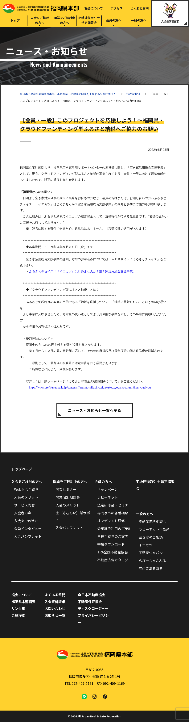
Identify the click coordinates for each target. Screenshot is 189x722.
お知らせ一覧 (55, 615)
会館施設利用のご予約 (114, 528)
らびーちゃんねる (152, 560)
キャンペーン (107, 489)
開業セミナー (66, 489)
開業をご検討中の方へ (64, 20)
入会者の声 (22, 512)
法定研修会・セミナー (114, 504)
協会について (93, 8)
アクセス (116, 8)
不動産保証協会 (90, 601)
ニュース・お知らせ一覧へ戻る (94, 410)
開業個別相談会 (68, 497)
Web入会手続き (26, 489)
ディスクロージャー (93, 608)
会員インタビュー (28, 528)
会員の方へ (113, 20)
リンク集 (18, 608)
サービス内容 (24, 504)
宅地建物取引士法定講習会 (89, 20)
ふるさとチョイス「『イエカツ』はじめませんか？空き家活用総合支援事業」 (82, 271)
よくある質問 (139, 8)
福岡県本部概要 (23, 601)
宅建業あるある (151, 568)
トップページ (21, 468)
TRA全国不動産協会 (112, 551)
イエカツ (145, 544)
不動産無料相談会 (152, 521)
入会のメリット (26, 497)
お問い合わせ (55, 608)
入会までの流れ (26, 520)
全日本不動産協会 (91, 594)
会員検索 (18, 615)
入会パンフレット (28, 536)
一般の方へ (138, 20)
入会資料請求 (170, 21)
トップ (15, 20)
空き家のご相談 (151, 537)
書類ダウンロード (111, 544)
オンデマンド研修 (111, 520)
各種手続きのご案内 (112, 536)
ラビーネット (107, 497)
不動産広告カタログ (112, 559)
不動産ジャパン (151, 552)
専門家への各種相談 (112, 512)
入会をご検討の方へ (40, 20)
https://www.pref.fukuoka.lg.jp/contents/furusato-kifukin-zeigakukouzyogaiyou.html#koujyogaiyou (90, 387)
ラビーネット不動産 (154, 529)
